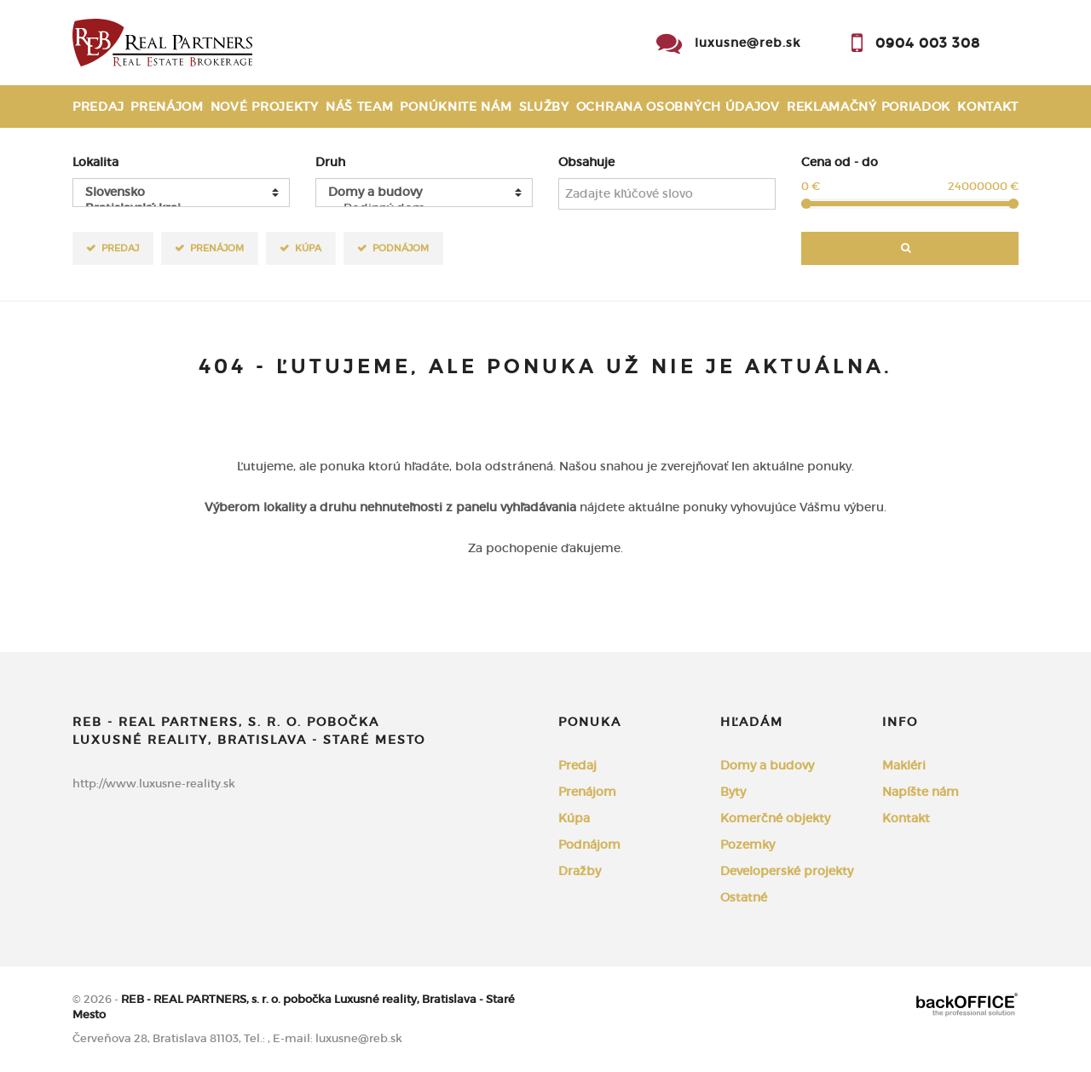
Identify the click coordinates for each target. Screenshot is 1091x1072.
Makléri (904, 765)
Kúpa (308, 247)
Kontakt (988, 106)
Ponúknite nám (455, 106)
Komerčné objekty (775, 818)
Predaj (98, 106)
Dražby (579, 871)
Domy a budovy (767, 765)
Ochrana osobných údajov (678, 106)
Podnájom (400, 247)
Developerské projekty (786, 871)
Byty (733, 791)
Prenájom (167, 106)
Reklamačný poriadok (868, 106)
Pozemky (747, 844)
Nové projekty (265, 106)
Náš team (360, 106)
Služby (544, 106)
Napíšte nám (920, 791)
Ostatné (743, 897)
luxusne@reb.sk (747, 42)
